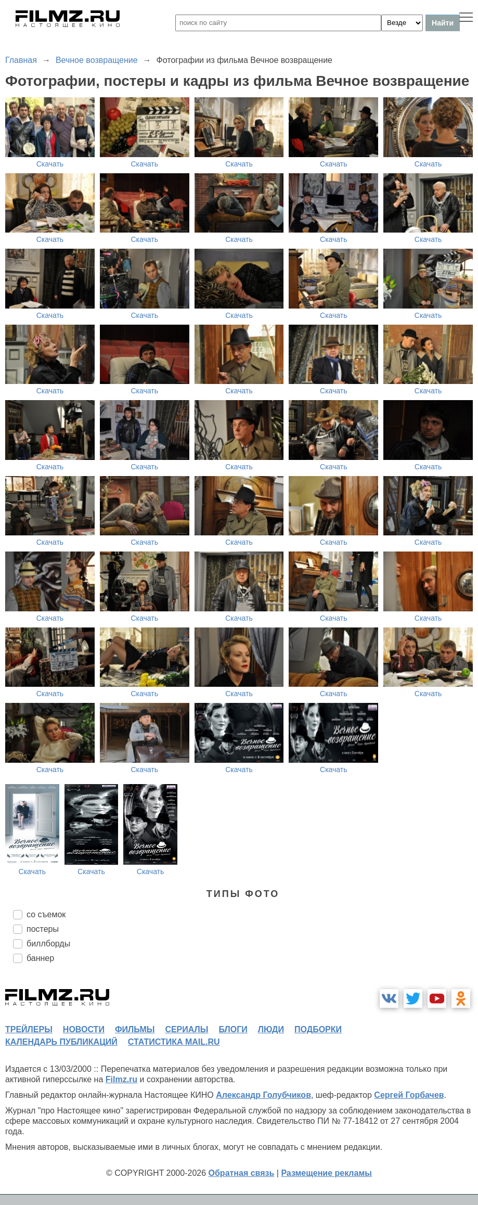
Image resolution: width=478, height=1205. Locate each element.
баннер (40, 958)
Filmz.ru (121, 1079)
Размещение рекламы (326, 1173)
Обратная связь (242, 1173)
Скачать (50, 164)
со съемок (46, 914)
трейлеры (29, 1029)
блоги (232, 1029)
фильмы (134, 1029)
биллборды (48, 943)
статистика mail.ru (174, 1041)
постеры (43, 929)
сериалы (186, 1029)
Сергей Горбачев (409, 1095)
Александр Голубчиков (263, 1095)
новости (84, 1029)
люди (271, 1029)
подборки (318, 1029)
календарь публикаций (61, 1041)
